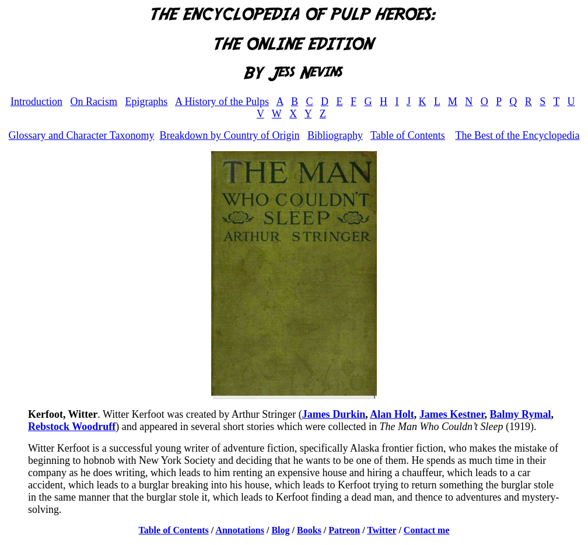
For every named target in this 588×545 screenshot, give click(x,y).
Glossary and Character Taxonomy (82, 135)
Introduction (36, 101)
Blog (280, 530)
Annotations (239, 530)
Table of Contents (407, 135)
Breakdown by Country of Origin (229, 135)
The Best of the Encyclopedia (517, 135)
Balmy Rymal (520, 414)
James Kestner (452, 414)
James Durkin (334, 414)
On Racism (93, 101)
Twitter (381, 530)
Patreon (344, 530)
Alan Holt (392, 414)
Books (309, 530)
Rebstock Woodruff (72, 426)
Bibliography (335, 135)
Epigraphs (146, 101)
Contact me (427, 530)
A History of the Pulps (222, 101)
